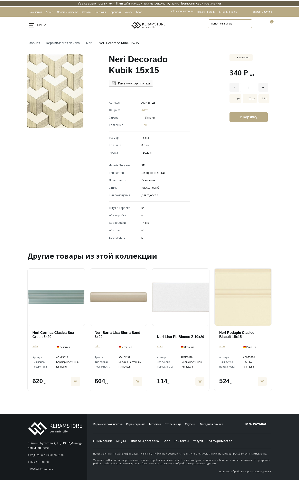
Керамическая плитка (63, 43)
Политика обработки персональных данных (245, 471)
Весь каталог (258, 424)
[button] (57, 461)
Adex (144, 110)
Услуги (198, 441)
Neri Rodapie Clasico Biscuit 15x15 (237, 335)
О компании (102, 441)
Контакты (181, 441)
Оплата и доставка (144, 441)
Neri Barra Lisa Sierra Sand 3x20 (117, 335)
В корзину (248, 117)
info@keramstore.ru (182, 11)
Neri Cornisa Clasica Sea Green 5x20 (53, 335)
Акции (121, 441)
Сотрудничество (219, 441)
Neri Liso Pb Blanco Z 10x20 (180, 337)
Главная (33, 43)
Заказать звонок (262, 11)
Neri (89, 43)
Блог (166, 441)
